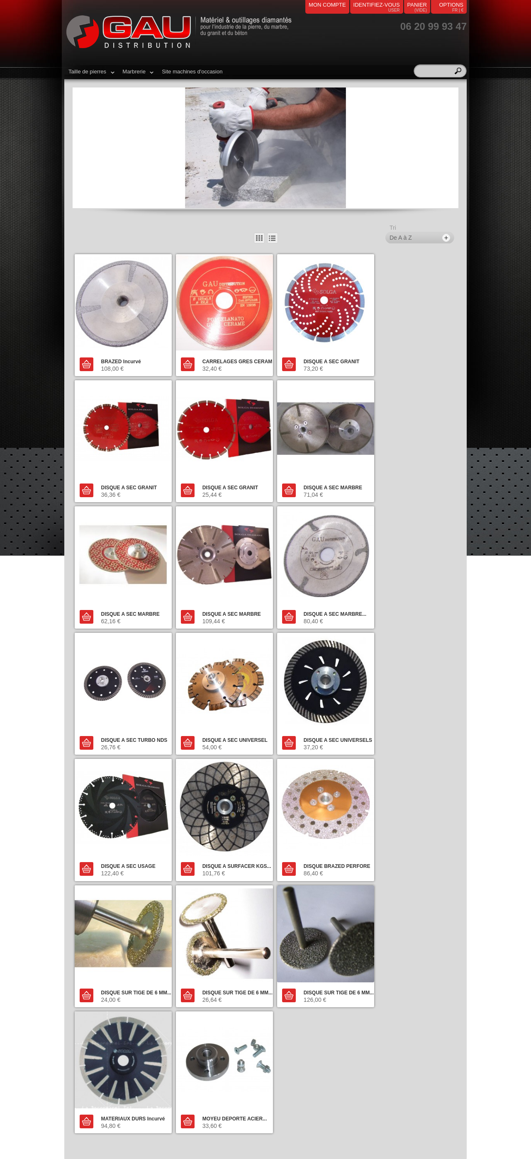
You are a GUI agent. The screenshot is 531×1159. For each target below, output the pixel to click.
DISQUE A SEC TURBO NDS (229, 601)
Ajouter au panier (87, 360)
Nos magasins (190, 1004)
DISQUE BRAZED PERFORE (326, 723)
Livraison (184, 997)
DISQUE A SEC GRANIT (320, 357)
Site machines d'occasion (192, 71)
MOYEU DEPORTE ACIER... (421, 845)
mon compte (327, 5)
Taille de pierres (89, 74)
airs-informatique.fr (265, 1135)
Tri (393, 227)
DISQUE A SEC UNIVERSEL (325, 601)
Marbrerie (135, 74)
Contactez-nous (192, 990)
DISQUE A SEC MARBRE (225, 479)
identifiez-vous (376, 5)
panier (417, 5)
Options (451, 5)
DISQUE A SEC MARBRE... (131, 601)
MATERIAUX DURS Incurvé (325, 845)
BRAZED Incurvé (120, 357)
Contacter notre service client (131, 939)
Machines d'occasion (98, 1004)
